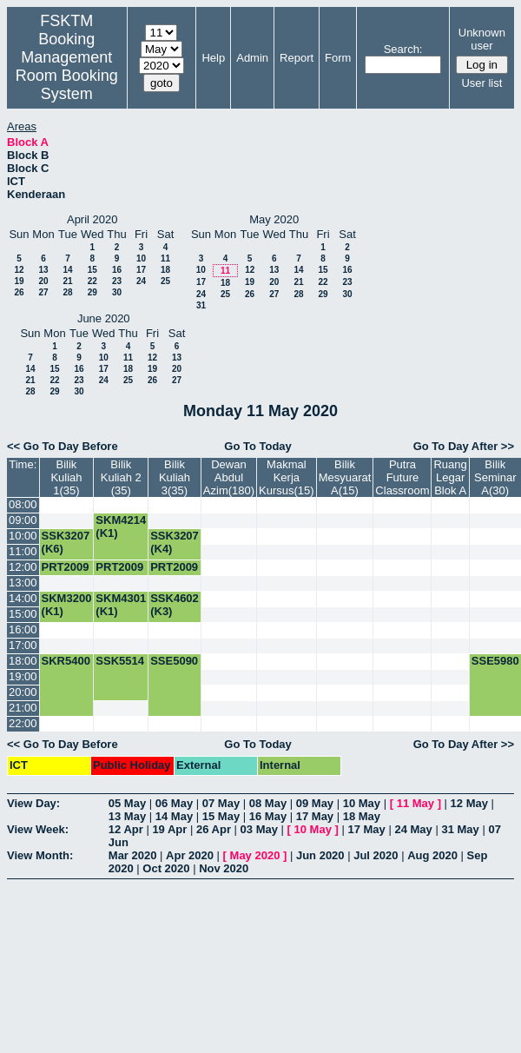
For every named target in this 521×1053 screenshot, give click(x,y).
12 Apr (126, 829)
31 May (459, 829)
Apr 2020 (190, 855)
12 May (469, 803)
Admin (252, 57)
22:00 (23, 723)
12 (18, 270)
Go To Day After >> (463, 446)
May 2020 (255, 855)
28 (67, 292)
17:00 (23, 645)
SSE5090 (174, 660)
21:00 (23, 707)
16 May (268, 816)
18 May (361, 816)
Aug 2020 (432, 855)
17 (141, 270)
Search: (403, 49)
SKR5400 (66, 660)
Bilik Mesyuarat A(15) (345, 477)
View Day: (33, 803)
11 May (415, 803)
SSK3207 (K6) (66, 542)
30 (117, 292)
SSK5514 (120, 660)
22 (92, 281)
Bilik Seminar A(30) (495, 477)
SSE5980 (495, 660)
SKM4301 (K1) (121, 605)
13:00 (23, 582)
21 (67, 281)
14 (67, 270)
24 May (413, 829)
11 (165, 258)
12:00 (23, 566)
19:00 (23, 676)
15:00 (23, 613)
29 (92, 292)
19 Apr (169, 829)
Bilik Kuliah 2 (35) (121, 477)
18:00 (23, 660)
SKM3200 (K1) (67, 605)
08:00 (23, 504)
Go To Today (258, 446)
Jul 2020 (375, 855)
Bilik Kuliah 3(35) (174, 477)
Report (296, 57)
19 (18, 281)
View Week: (38, 829)
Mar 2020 (133, 855)
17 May (314, 816)
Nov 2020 (223, 868)
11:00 (23, 551)
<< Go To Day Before (62, 446)
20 (43, 281)
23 (117, 281)
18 (165, 270)
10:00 (23, 535)
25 (165, 281)
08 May (268, 803)
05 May (127, 803)
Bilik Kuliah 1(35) (66, 477)
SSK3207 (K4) (174, 542)
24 (141, 281)
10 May (361, 803)
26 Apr (213, 829)
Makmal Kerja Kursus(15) (286, 477)
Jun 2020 (320, 855)
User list (481, 82)
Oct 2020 (165, 868)
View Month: (40, 855)
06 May (174, 803)
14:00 (23, 598)
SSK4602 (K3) (174, 605)
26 (18, 292)
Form (338, 57)
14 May (174, 816)
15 (92, 270)
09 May (314, 803)
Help (213, 57)
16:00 (23, 629)
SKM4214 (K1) (121, 526)
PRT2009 (65, 566)
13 (43, 270)
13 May (127, 816)
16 (117, 270)
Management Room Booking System (67, 76)
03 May (259, 829)
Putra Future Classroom (402, 477)
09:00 (23, 519)
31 (201, 305)
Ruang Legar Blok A (449, 477)
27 (43, 292)
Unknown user (481, 39)
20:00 (23, 692)
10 (141, 258)
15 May (221, 816)
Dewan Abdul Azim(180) (228, 477)
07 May (221, 803)
